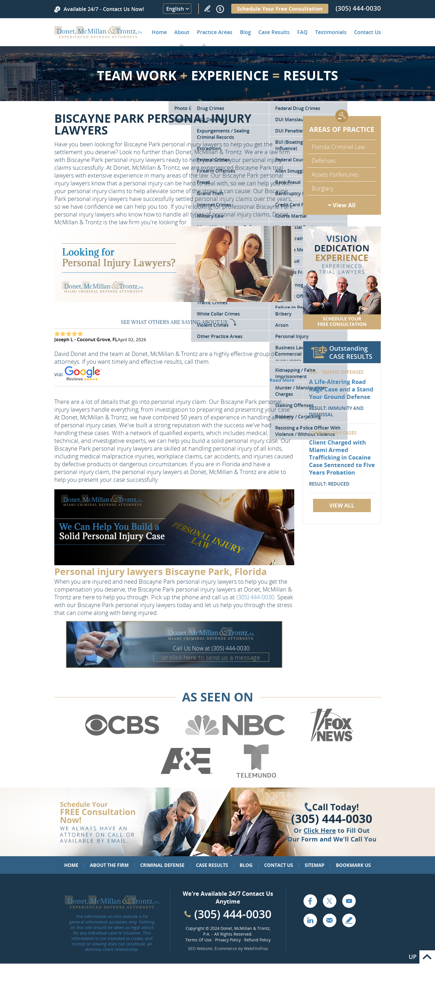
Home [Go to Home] (159, 32)
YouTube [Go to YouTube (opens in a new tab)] (349, 901)
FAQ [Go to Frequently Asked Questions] (302, 32)
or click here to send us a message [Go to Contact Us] (211, 657)
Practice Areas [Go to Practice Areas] (214, 32)
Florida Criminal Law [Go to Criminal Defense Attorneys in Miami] (338, 147)
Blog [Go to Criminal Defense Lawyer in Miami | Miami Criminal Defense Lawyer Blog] (245, 32)
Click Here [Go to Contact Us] (319, 830)
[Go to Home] (98, 36)
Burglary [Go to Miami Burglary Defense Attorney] (323, 188)
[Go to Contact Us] (342, 277)
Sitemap (314, 865)
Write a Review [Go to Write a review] (207, 8)
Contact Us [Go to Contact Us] (278, 865)
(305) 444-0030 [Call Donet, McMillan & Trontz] (358, 8)
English (175, 8)
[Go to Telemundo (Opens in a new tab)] (255, 776)
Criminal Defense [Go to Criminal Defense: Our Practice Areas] (162, 865)
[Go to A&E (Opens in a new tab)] (186, 776)
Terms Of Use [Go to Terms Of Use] (198, 940)
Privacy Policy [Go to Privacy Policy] (228, 940)
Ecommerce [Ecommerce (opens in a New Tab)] (225, 948)
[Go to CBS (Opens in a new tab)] (122, 740)
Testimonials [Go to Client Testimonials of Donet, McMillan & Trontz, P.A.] (331, 32)
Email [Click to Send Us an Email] (329, 920)
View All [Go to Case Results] (341, 505)
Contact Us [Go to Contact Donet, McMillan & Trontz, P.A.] (367, 32)
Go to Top (427, 957)
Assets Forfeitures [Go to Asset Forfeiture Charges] (335, 174)
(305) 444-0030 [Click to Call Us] (331, 818)
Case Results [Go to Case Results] (274, 32)
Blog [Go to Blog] (246, 865)
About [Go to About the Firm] (181, 32)
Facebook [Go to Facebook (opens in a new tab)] (310, 901)
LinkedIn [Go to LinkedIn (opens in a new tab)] (310, 920)
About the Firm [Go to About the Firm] (109, 865)
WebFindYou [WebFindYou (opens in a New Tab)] (256, 948)
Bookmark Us (353, 865)
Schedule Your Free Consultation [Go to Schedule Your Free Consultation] (280, 8)
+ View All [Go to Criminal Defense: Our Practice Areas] (342, 205)
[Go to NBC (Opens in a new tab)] (235, 740)
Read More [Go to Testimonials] (282, 380)
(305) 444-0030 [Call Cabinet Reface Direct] (232, 913)
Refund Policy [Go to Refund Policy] (257, 940)
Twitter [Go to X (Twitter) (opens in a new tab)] (329, 901)
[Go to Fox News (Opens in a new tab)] (331, 740)
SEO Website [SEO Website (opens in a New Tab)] (200, 948)
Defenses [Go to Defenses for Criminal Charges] (324, 161)
